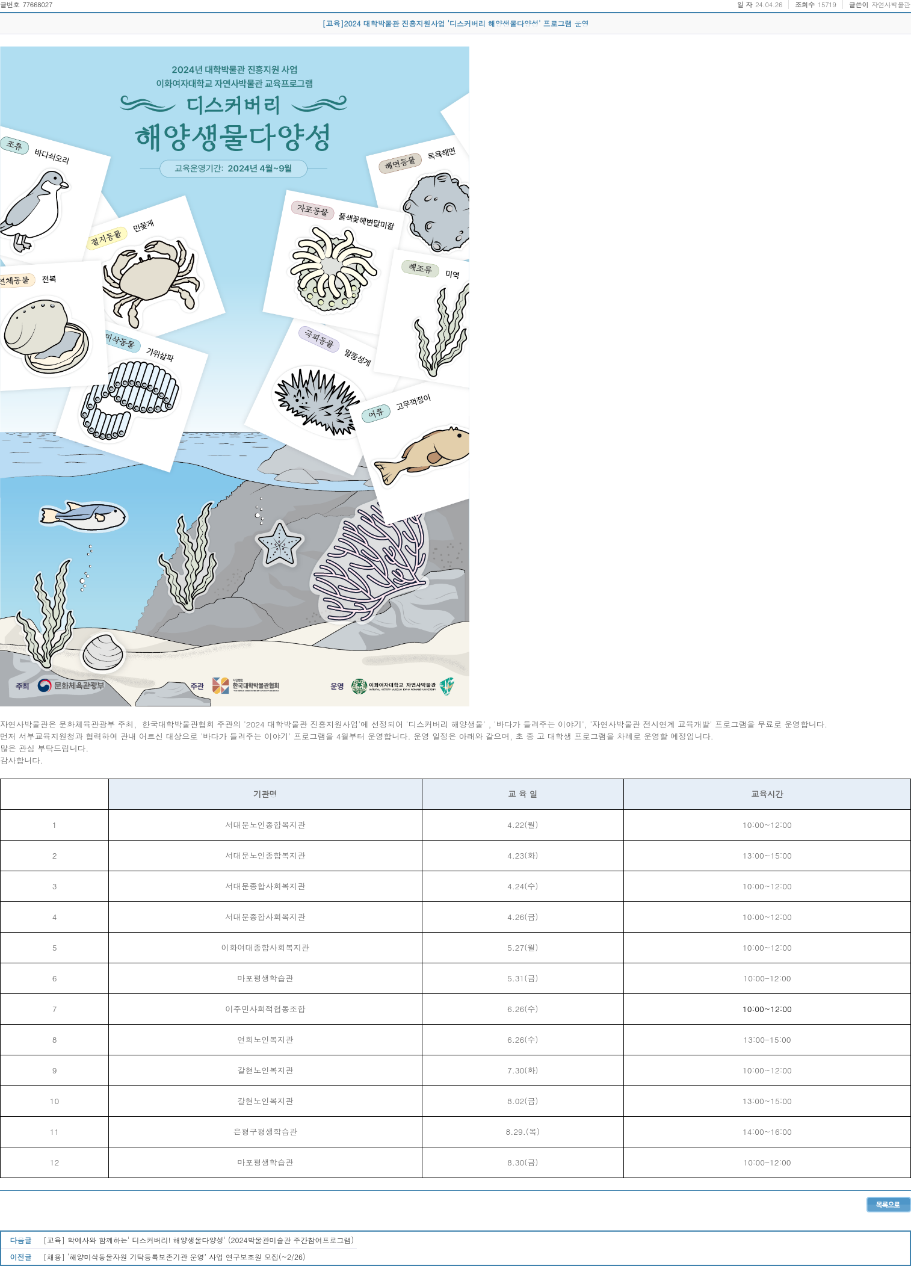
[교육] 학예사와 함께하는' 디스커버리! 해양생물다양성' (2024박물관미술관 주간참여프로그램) (198, 1240)
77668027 (37, 4)
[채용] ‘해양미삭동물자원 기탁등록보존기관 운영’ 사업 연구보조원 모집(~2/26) (174, 1257)
